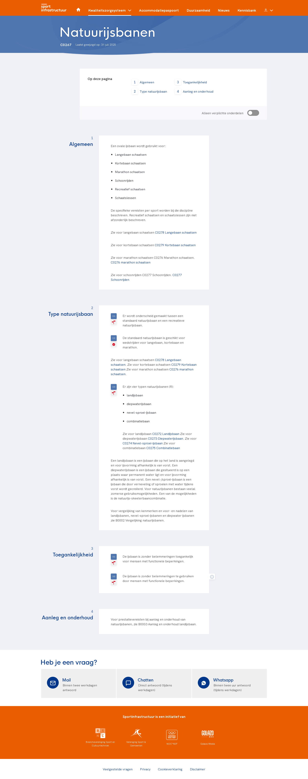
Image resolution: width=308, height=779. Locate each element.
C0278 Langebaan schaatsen (176, 232)
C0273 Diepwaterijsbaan (165, 438)
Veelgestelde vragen (118, 769)
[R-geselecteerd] (114, 319)
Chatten (145, 680)
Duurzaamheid (198, 10)
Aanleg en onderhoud (198, 91)
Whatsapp (223, 680)
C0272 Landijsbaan (165, 433)
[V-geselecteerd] (114, 341)
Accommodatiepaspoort (159, 10)
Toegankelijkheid (195, 82)
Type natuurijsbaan (153, 91)
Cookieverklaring (170, 769)
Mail (66, 680)
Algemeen (147, 82)
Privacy (145, 769)
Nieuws (224, 10)
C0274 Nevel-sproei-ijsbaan (143, 443)
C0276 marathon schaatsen (130, 262)
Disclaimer (197, 769)
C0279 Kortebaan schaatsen (175, 245)
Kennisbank (246, 10)
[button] (109, 12)
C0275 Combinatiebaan (163, 448)
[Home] (55, 8)
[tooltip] (212, 576)
